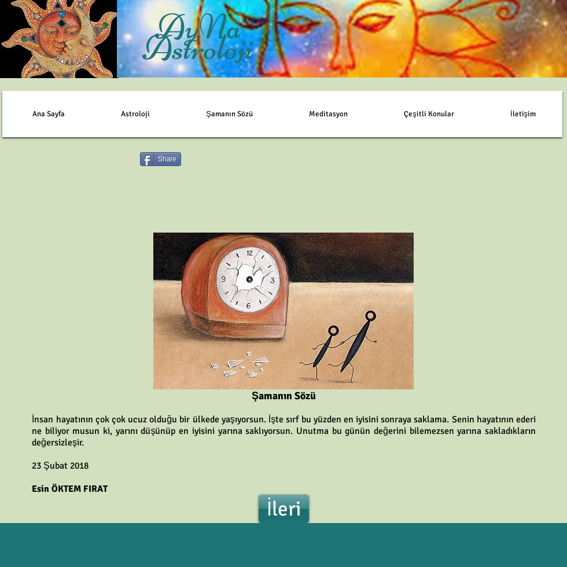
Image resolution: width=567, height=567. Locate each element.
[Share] (160, 159)
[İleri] (284, 509)
